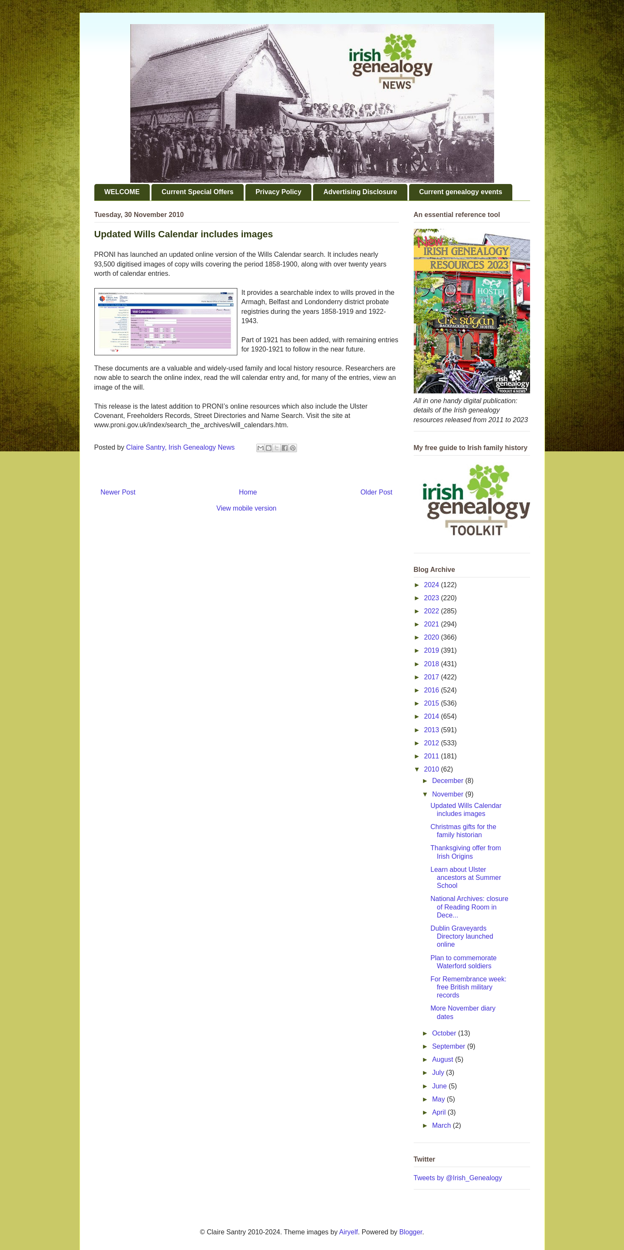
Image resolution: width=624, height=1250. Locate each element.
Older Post (376, 492)
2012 (432, 743)
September (449, 1046)
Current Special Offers (198, 191)
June (440, 1086)
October (445, 1033)
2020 (432, 637)
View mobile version (247, 508)
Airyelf (348, 1232)
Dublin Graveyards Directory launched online (461, 936)
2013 (432, 730)
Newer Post (118, 492)
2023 (432, 598)
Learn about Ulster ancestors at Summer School (465, 877)
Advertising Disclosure (360, 191)
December (448, 780)
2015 (432, 703)
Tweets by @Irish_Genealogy (458, 1177)
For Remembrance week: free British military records (468, 987)
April (439, 1112)
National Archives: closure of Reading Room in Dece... (469, 906)
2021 (432, 624)
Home (248, 492)
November (448, 794)
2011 (432, 756)
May (439, 1099)
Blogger (410, 1232)
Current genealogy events (461, 191)
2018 (432, 664)
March (442, 1125)
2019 (432, 650)
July (439, 1072)
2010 (432, 769)
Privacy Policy (279, 191)
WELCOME (122, 191)
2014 (432, 716)
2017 (432, 677)
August (443, 1059)
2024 (432, 584)
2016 (432, 690)
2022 (432, 611)
